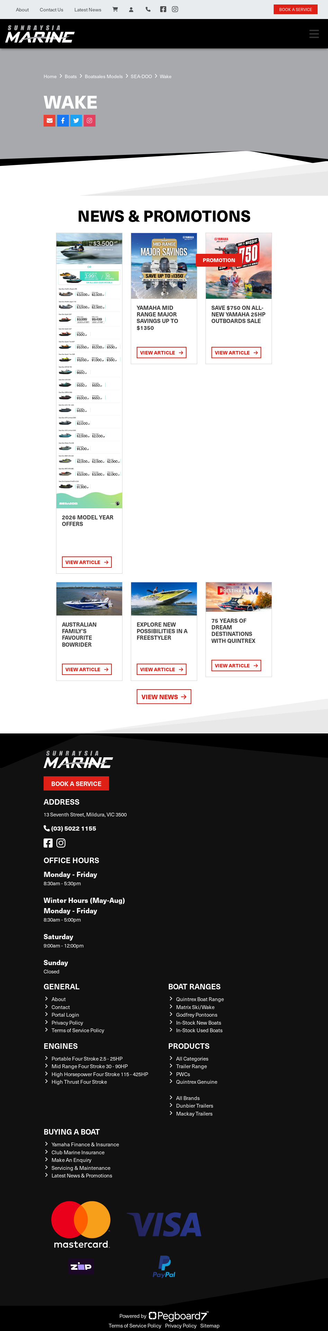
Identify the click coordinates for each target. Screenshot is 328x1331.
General (62, 986)
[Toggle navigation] (314, 34)
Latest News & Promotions (82, 1175)
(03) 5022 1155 (70, 828)
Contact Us (51, 9)
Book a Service (76, 783)
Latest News (87, 9)
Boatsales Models (104, 76)
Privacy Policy (67, 1022)
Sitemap (210, 1325)
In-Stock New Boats (198, 1022)
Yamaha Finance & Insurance (85, 1144)
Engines (61, 1045)
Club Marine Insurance (78, 1152)
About (22, 9)
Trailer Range (191, 1066)
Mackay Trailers (194, 1113)
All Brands (188, 1097)
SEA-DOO (141, 76)
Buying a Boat (72, 1131)
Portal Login (65, 1014)
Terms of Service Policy (78, 1030)
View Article (86, 561)
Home (50, 76)
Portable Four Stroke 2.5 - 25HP (87, 1058)
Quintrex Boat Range (200, 999)
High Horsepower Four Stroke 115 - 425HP (100, 1074)
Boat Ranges (194, 986)
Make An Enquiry (71, 1159)
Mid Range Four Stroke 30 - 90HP (90, 1066)
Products (189, 1045)
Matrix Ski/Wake (195, 1007)
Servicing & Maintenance (81, 1167)
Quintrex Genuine (196, 1081)
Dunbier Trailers (194, 1105)
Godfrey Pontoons (196, 1014)
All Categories (192, 1058)
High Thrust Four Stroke (79, 1081)
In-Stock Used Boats (199, 1030)
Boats (71, 76)
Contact (61, 1007)
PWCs (183, 1074)
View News (164, 696)
